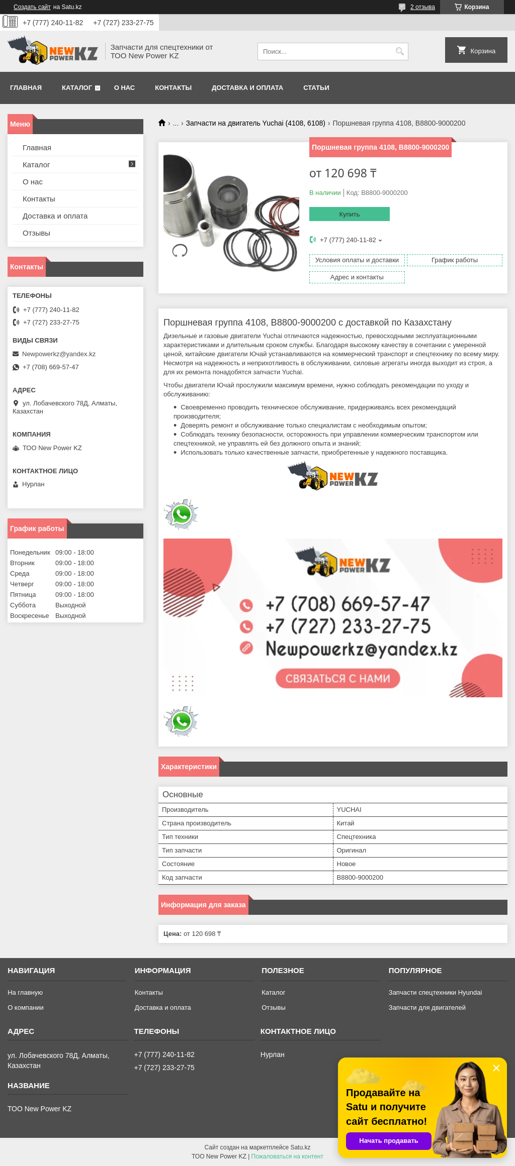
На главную (25, 992)
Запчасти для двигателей (427, 1007)
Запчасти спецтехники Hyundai (435, 992)
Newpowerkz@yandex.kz (59, 354)
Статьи (316, 87)
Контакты (173, 87)
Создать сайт (32, 7)
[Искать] (399, 51)
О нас (124, 87)
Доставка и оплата (247, 87)
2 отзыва (422, 7)
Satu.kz (300, 1147)
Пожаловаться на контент (287, 1156)
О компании (26, 1007)
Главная (26, 87)
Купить (349, 214)
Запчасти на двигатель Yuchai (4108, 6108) (255, 123)
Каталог (77, 87)
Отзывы (36, 233)
